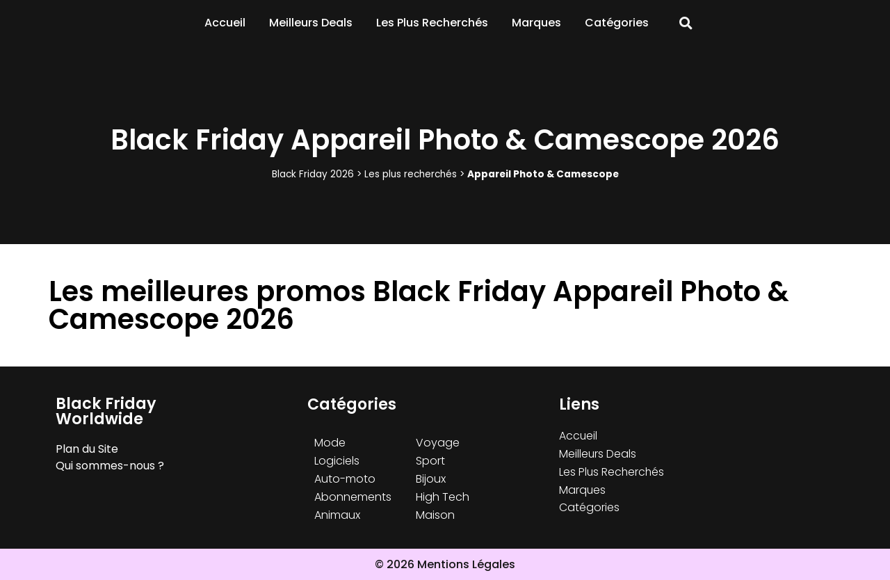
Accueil (224, 23)
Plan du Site (87, 449)
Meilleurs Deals (311, 23)
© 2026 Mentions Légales (445, 564)
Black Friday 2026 (313, 174)
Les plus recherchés (410, 174)
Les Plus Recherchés (432, 23)
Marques (536, 23)
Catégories (617, 23)
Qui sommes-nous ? (110, 466)
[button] (685, 23)
